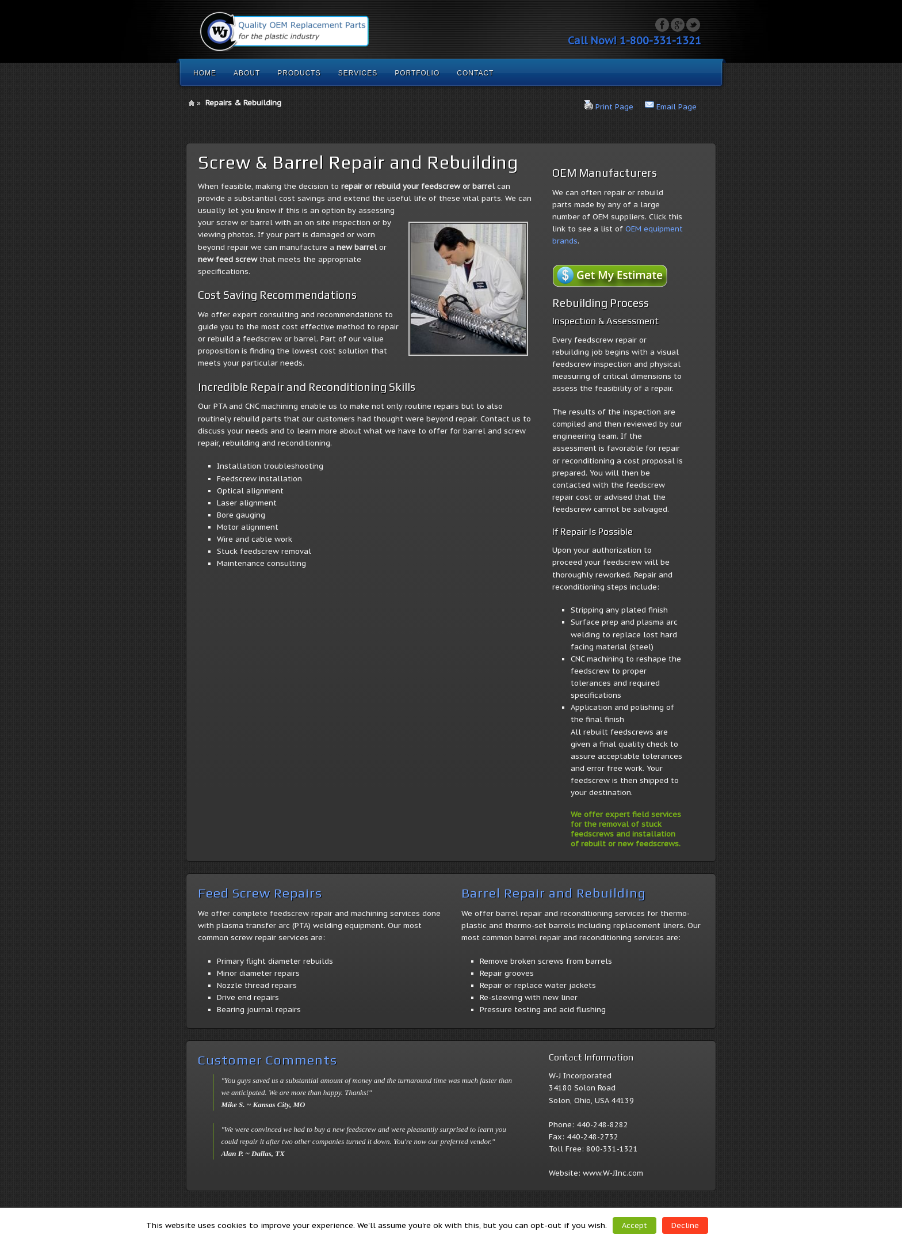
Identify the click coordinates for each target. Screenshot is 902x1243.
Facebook (662, 25)
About (247, 73)
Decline (685, 1225)
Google (678, 25)
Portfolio (417, 73)
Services (357, 73)
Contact (475, 73)
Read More (736, 1225)
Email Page (676, 107)
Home (204, 73)
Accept (634, 1225)
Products (298, 73)
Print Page (614, 107)
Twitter (693, 25)
